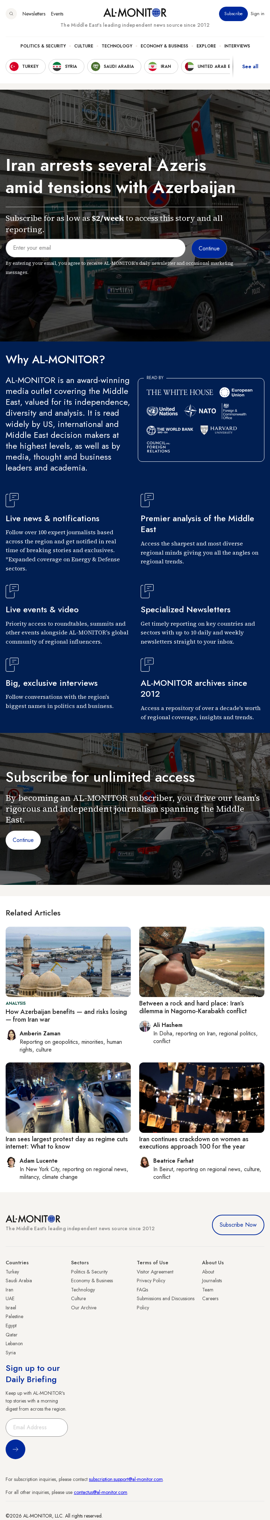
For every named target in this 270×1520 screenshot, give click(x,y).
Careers (210, 1298)
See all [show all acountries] (250, 66)
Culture (83, 46)
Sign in (257, 14)
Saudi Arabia (19, 1280)
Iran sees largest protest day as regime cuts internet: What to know (67, 1143)
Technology (117, 46)
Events (57, 13)
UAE (10, 1298)
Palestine (14, 1316)
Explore (206, 46)
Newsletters (33, 13)
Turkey (12, 1271)
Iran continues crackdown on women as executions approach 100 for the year (194, 1143)
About (208, 1271)
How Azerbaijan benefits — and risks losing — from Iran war (66, 1015)
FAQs (142, 1289)
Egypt (11, 1325)
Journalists (212, 1280)
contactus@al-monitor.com (100, 1492)
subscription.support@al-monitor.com (126, 1479)
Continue (23, 840)
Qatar (12, 1334)
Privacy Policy (151, 1280)
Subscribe (233, 14)
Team (207, 1289)
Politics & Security (43, 46)
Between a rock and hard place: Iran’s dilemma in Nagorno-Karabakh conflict (193, 1007)
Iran (9, 1289)
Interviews (237, 46)
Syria (11, 1352)
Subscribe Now (238, 1225)
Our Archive (83, 1307)
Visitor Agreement (155, 1271)
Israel (11, 1307)
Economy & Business (164, 46)
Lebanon (14, 1343)
